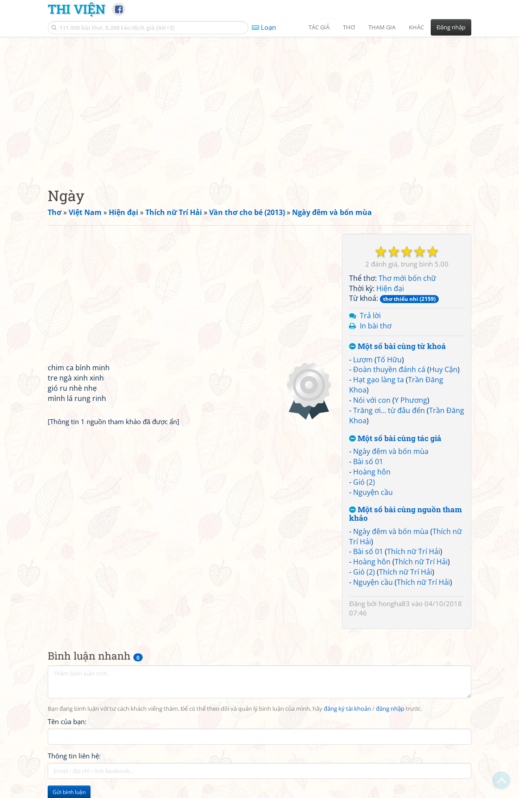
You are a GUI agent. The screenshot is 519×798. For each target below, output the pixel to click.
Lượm (363, 360)
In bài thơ (375, 326)
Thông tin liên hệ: (74, 755)
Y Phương (411, 400)
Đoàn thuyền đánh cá (389, 369)
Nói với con (372, 400)
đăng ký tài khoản (347, 709)
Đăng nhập (451, 27)
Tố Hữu (389, 360)
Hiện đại (390, 288)
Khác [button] (416, 27)
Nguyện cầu (373, 492)
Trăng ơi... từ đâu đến (389, 410)
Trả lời (370, 315)
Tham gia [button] (381, 27)
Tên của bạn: (67, 721)
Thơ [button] (349, 27)
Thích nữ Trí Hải (413, 551)
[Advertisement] (259, 104)
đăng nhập (390, 709)
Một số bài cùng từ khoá (397, 346)
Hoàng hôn (372, 472)
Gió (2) (364, 482)
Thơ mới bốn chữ (407, 278)
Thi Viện (76, 8)
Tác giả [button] (319, 27)
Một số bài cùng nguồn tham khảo (405, 514)
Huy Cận (443, 369)
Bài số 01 (368, 461)
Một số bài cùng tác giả (395, 438)
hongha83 (394, 603)
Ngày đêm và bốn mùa (390, 451)
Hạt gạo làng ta (378, 380)
